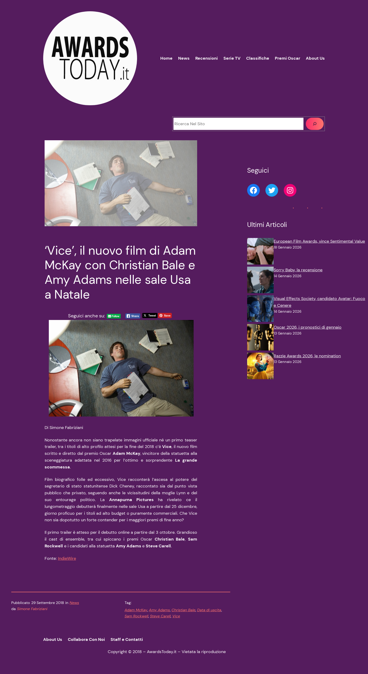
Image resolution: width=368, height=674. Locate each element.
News (74, 602)
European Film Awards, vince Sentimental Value (319, 241)
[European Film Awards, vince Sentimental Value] (260, 252)
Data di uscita (209, 610)
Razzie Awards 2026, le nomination (307, 356)
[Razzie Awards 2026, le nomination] (260, 367)
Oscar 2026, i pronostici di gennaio (307, 327)
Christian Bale (184, 610)
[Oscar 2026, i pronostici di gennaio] (260, 338)
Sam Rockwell (136, 616)
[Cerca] (315, 124)
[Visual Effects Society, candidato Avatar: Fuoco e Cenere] (260, 309)
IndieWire (67, 558)
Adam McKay (136, 610)
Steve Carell (160, 616)
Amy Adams (159, 610)
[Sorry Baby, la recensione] (260, 281)
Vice (176, 616)
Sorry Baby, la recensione (298, 270)
